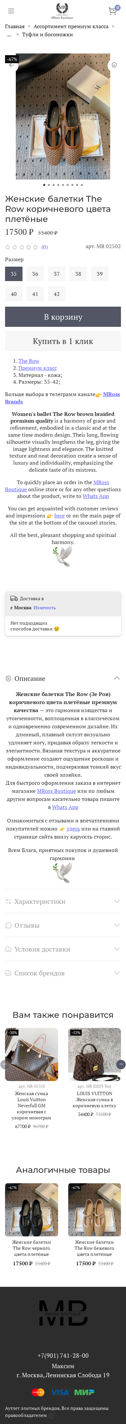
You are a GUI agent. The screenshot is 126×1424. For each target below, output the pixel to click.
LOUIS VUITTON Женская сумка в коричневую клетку (94, 1099)
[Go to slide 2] (49, 185)
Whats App (96, 496)
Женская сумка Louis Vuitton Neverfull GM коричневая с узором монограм (31, 1105)
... (9, 34)
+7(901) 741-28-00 (63, 1355)
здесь (73, 828)
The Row (28, 360)
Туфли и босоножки (47, 34)
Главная (15, 26)
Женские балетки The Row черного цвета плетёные (31, 1247)
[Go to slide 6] (68, 185)
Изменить (45, 608)
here (59, 515)
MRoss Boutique (56, 791)
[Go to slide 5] (63, 185)
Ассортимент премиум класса (71, 26)
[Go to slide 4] (58, 185)
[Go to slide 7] (73, 185)
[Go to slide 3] (54, 185)
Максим (63, 1366)
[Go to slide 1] (44, 185)
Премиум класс (37, 368)
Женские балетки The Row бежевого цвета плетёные (94, 1247)
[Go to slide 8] (77, 185)
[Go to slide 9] (82, 185)
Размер (14, 259)
